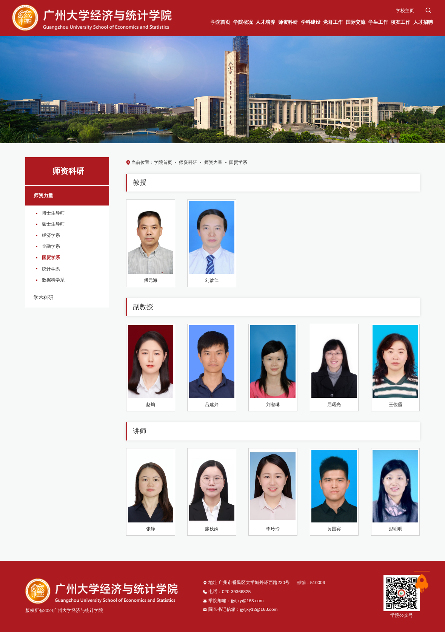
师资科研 (188, 162)
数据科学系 (53, 280)
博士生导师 (53, 213)
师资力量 (43, 195)
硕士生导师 (53, 224)
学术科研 (43, 297)
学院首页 (163, 162)
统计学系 (51, 269)
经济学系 (51, 235)
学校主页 (405, 10)
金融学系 (51, 246)
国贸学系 (51, 257)
